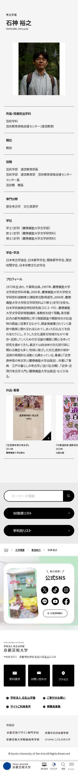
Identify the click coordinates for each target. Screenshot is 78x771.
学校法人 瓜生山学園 (22, 698)
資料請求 (14, 679)
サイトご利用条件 (20, 706)
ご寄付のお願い (56, 698)
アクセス (63, 679)
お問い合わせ (39, 679)
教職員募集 (54, 706)
